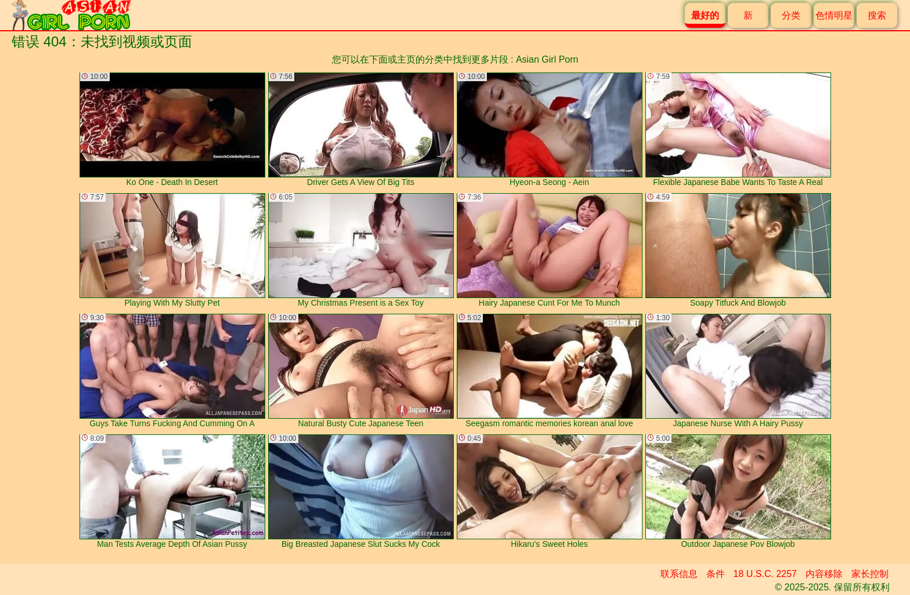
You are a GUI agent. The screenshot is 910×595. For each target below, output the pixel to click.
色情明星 (834, 15)
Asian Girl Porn (547, 59)
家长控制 (870, 574)
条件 (715, 574)
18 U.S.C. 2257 (765, 574)
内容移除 (824, 574)
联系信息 (679, 574)
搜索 (877, 15)
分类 (791, 15)
